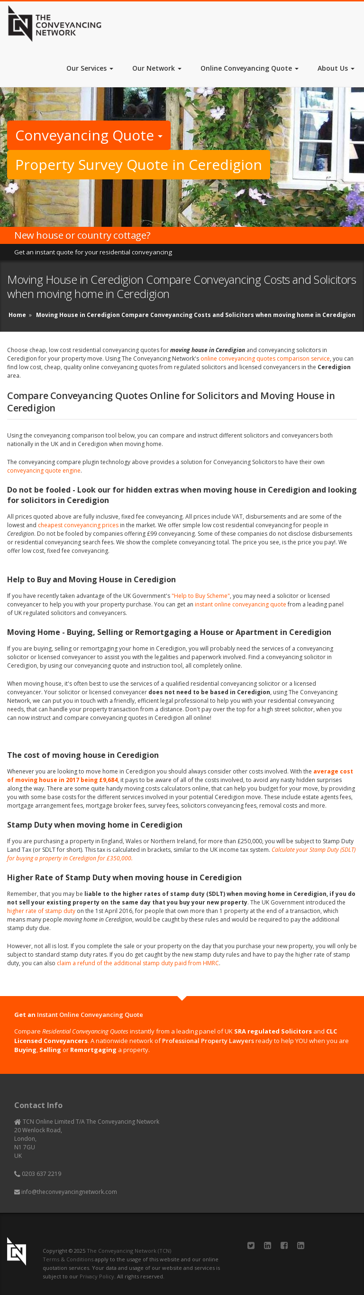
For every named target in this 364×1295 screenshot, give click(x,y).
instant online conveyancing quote (240, 604)
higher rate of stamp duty (41, 911)
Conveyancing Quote (89, 135)
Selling (50, 1049)
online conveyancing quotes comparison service (265, 358)
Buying (25, 1049)
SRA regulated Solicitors (273, 1031)
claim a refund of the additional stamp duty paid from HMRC (138, 963)
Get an (78, 1014)
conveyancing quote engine (44, 470)
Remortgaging (93, 1049)
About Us (336, 68)
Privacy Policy (97, 1276)
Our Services (89, 68)
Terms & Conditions (68, 1259)
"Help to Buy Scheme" (201, 596)
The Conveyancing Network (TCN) (129, 1250)
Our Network (157, 68)
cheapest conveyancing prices (78, 525)
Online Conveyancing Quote (249, 68)
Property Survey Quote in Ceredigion (138, 164)
